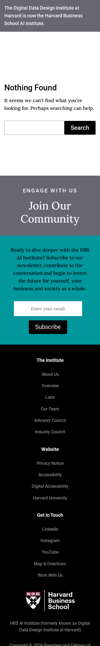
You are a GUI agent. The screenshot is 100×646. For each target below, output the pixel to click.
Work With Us (50, 575)
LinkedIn (50, 529)
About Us (50, 374)
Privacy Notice (50, 463)
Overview (50, 385)
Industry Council (50, 432)
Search (80, 127)
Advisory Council (50, 420)
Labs (50, 397)
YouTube (50, 552)
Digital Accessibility (50, 486)
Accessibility (50, 474)
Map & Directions (50, 563)
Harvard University (50, 497)
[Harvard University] (50, 600)
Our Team (50, 408)
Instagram (50, 540)
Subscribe (48, 327)
